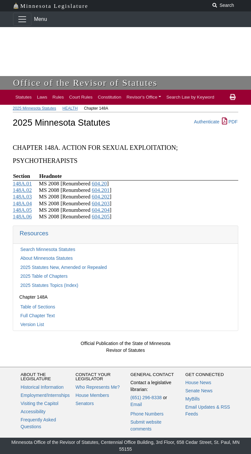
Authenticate (206, 121)
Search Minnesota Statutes (47, 249)
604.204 (101, 210)
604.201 (101, 190)
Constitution (109, 97)
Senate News (198, 390)
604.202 (101, 197)
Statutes (23, 97)
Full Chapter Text (37, 315)
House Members (92, 395)
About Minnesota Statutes (46, 258)
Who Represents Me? (97, 387)
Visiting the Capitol (40, 403)
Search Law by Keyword (190, 97)
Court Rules (80, 97)
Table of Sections (37, 306)
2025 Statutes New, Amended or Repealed (63, 267)
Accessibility (33, 411)
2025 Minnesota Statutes (34, 108)
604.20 (99, 183)
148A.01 (22, 183)
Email (136, 404)
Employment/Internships (45, 395)
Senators (84, 403)
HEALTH (69, 108)
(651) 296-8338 (146, 397)
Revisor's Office (142, 97)
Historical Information (42, 387)
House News (198, 382)
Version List (32, 324)
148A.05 (22, 210)
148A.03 (22, 197)
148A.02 (22, 190)
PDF (230, 121)
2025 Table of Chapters (44, 276)
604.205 (101, 216)
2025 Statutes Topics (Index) (49, 285)
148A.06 (22, 216)
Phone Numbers (146, 413)
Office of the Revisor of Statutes (85, 83)
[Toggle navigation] (22, 19)
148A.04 (22, 203)
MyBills (192, 398)
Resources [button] (34, 233)
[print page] (232, 97)
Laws (42, 97)
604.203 (101, 203)
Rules (58, 97)
